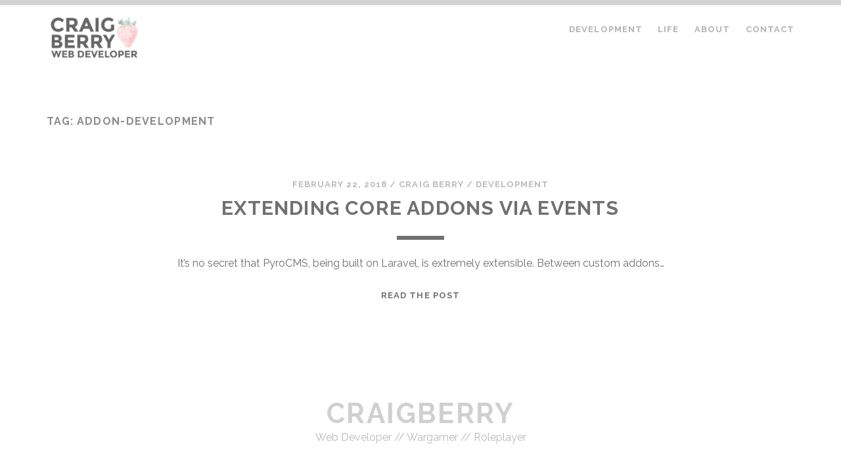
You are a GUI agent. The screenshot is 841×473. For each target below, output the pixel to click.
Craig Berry (431, 184)
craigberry (420, 413)
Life (668, 29)
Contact (770, 29)
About (712, 29)
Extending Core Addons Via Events (420, 207)
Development (605, 29)
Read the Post (420, 295)
